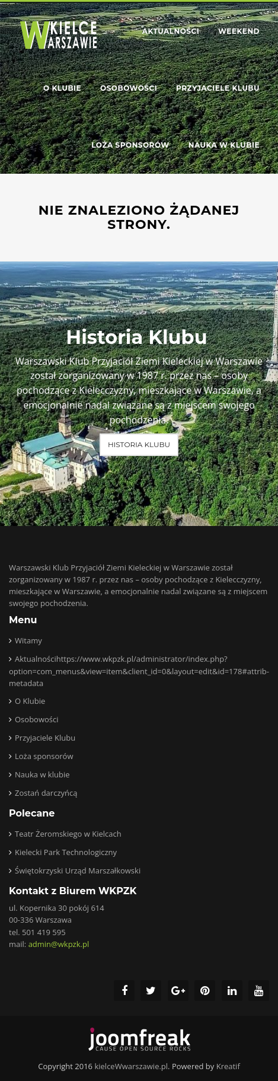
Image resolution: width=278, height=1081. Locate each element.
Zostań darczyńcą (46, 792)
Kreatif (228, 1066)
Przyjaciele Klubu (218, 88)
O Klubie (62, 88)
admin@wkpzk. (59, 944)
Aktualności (170, 31)
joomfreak (139, 1039)
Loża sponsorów (130, 145)
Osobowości (128, 88)
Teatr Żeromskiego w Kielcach (68, 833)
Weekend (239, 31)
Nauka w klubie (224, 145)
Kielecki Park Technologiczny (66, 852)
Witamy (28, 640)
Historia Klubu (139, 444)
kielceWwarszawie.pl (131, 1066)
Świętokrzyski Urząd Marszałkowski (77, 870)
